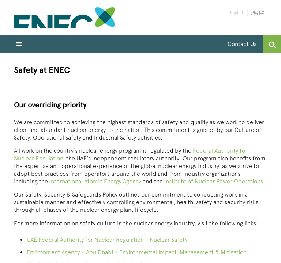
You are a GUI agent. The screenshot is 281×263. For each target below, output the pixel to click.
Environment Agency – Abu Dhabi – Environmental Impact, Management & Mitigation (137, 252)
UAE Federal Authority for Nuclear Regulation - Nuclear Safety (107, 239)
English (237, 12)
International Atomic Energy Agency (95, 181)
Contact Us (242, 44)
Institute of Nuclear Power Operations (213, 181)
